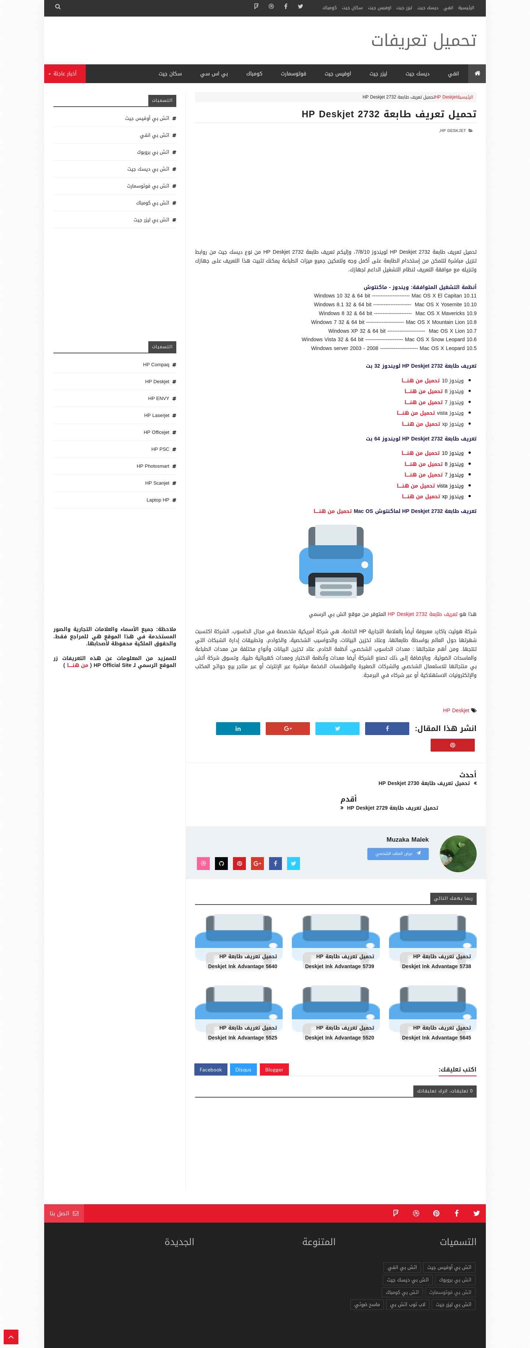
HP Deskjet (446, 97)
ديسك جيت (427, 8)
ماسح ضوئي (367, 1280)
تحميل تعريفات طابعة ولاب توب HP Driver (373, 1339)
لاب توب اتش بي (407, 1280)
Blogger (274, 1045)
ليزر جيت (404, 8)
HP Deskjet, (452, 131)
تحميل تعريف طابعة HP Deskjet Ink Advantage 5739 (339, 937)
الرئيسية (466, 8)
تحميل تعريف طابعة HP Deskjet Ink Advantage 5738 (436, 937)
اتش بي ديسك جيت (148, 169)
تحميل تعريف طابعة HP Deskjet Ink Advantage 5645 (436, 1009)
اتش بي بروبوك (153, 152)
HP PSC (160, 449)
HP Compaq (156, 364)
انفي (448, 8)
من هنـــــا (77, 665)
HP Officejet (156, 432)
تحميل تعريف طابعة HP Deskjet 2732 (389, 114)
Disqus (243, 1045)
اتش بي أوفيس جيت (147, 118)
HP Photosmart (153, 466)
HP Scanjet (157, 483)
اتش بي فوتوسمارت (148, 185)
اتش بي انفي (154, 135)
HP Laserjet (156, 415)
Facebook (211, 1045)
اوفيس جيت (379, 8)
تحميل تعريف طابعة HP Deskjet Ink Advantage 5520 (339, 1009)
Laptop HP (157, 499)
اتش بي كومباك (152, 202)
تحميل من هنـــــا (421, 381)
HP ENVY (158, 398)
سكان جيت (352, 8)
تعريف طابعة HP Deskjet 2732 (422, 614)
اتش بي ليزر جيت (151, 219)
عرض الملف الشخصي (398, 829)
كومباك (329, 8)
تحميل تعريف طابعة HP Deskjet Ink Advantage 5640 (243, 937)
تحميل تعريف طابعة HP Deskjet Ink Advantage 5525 (243, 1009)
